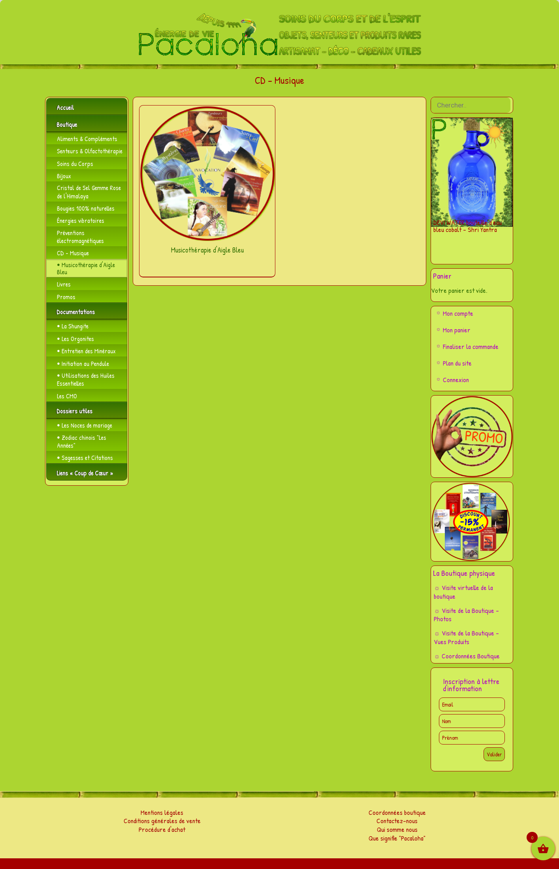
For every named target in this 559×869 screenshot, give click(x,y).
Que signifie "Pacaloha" (397, 838)
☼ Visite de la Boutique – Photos (466, 615)
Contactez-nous (397, 820)
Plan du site (457, 363)
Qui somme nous (397, 829)
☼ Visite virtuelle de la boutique (463, 592)
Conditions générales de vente (162, 820)
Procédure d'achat (162, 829)
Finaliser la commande (471, 346)
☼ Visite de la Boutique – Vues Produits (466, 637)
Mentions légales (162, 812)
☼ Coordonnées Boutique (467, 655)
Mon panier (457, 329)
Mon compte (458, 313)
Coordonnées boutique (397, 812)
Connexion (456, 379)
